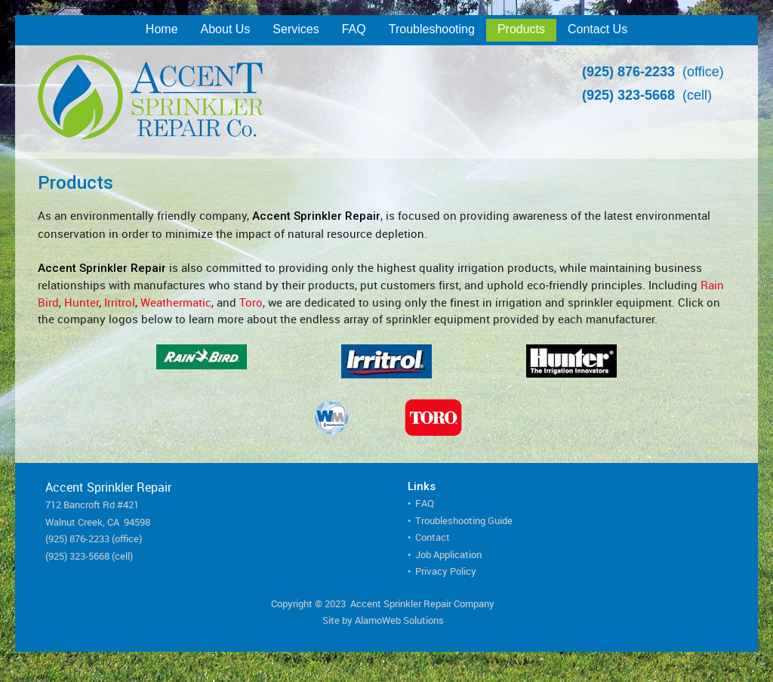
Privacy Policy (445, 571)
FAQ (424, 503)
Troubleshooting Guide (464, 520)
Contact (432, 537)
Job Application (448, 554)
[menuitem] (161, 30)
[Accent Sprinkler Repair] (231, 102)
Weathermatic (175, 302)
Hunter (81, 302)
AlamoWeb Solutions (399, 620)
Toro (251, 302)
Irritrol (119, 302)
